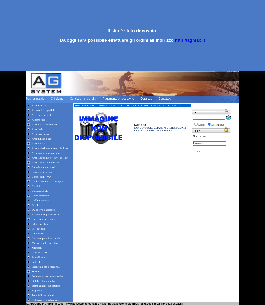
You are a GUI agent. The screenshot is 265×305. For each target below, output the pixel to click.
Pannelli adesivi (40, 257)
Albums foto (38, 119)
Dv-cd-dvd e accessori (43, 209)
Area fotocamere (40, 133)
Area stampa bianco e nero (46, 152)
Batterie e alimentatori (43, 167)
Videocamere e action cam (45, 299)
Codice (202, 124)
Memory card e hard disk (45, 242)
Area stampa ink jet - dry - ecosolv (50, 157)
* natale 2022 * (40, 105)
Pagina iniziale (35, 98)
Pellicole (36, 261)
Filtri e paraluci (40, 224)
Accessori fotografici (43, 110)
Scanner (36, 271)
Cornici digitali (40, 190)
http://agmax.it (190, 40)
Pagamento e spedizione (118, 98)
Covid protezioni (40, 195)
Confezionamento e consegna (47, 181)
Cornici (36, 186)
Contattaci (164, 98)
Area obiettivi (39, 143)
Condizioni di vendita (83, 98)
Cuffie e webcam (41, 200)
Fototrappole (38, 228)
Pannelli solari (39, 252)
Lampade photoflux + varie (46, 238)
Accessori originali (42, 115)
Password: (198, 143)
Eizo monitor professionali (46, 214)
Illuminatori (38, 233)
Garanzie (146, 98)
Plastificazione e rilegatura (46, 266)
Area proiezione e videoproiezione (50, 148)
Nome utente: (200, 136)
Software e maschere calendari (48, 276)
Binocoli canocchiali (43, 171)
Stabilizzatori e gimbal (44, 280)
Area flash (37, 129)
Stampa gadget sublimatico (46, 285)
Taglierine (37, 290)
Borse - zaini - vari (41, 176)
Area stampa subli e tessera (46, 162)
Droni (35, 205)
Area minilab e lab (41, 138)
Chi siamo (57, 98)
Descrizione (217, 124)
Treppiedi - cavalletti (43, 295)
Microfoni (37, 247)
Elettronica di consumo (44, 219)
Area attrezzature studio (44, 124)
